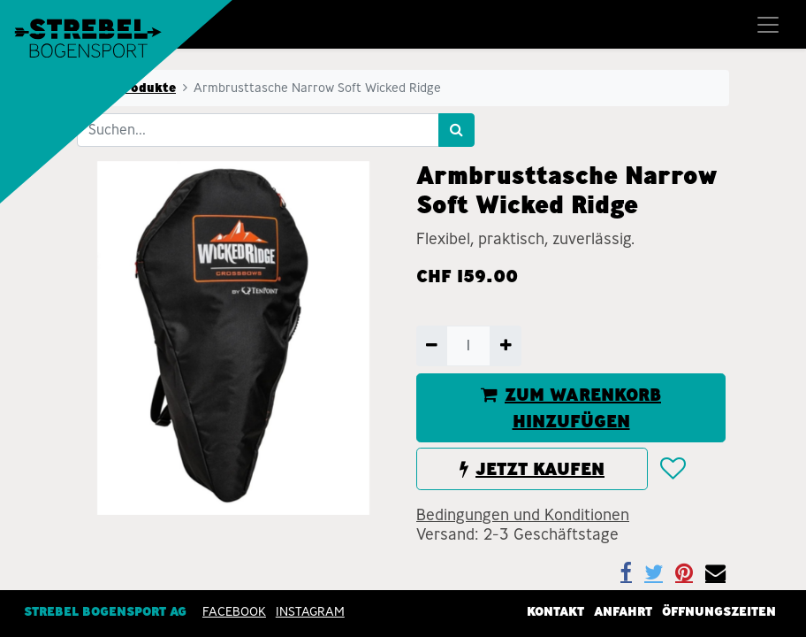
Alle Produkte (131, 88)
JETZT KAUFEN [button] (532, 469)
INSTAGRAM (310, 611)
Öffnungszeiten (719, 611)
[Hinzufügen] (505, 346)
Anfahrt (623, 611)
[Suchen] (456, 130)
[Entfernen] (431, 346)
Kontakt (555, 611)
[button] (672, 469)
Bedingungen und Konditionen (522, 515)
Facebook (234, 611)
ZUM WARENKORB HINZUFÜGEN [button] (571, 408)
